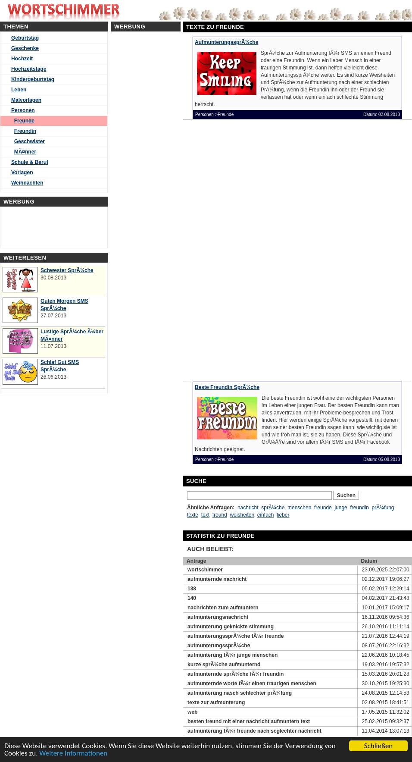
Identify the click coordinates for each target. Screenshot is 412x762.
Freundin (25, 131)
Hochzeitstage (28, 69)
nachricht (248, 508)
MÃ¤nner (25, 152)
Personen (23, 110)
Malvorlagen (26, 100)
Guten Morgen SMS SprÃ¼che (64, 304)
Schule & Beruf (29, 162)
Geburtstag (25, 38)
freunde (323, 508)
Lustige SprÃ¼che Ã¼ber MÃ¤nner (72, 335)
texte (192, 515)
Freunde (24, 121)
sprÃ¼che (272, 508)
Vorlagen (22, 172)
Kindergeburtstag (32, 79)
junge (340, 508)
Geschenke (25, 48)
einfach (265, 515)
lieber (283, 515)
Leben (18, 90)
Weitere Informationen (73, 753)
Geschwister (29, 141)
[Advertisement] (271, 359)
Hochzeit (22, 59)
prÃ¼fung (383, 508)
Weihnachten (27, 183)
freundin (359, 508)
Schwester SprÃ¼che (67, 270)
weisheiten (242, 515)
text (205, 515)
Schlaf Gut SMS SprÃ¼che (60, 366)
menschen (299, 508)
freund (219, 515)
